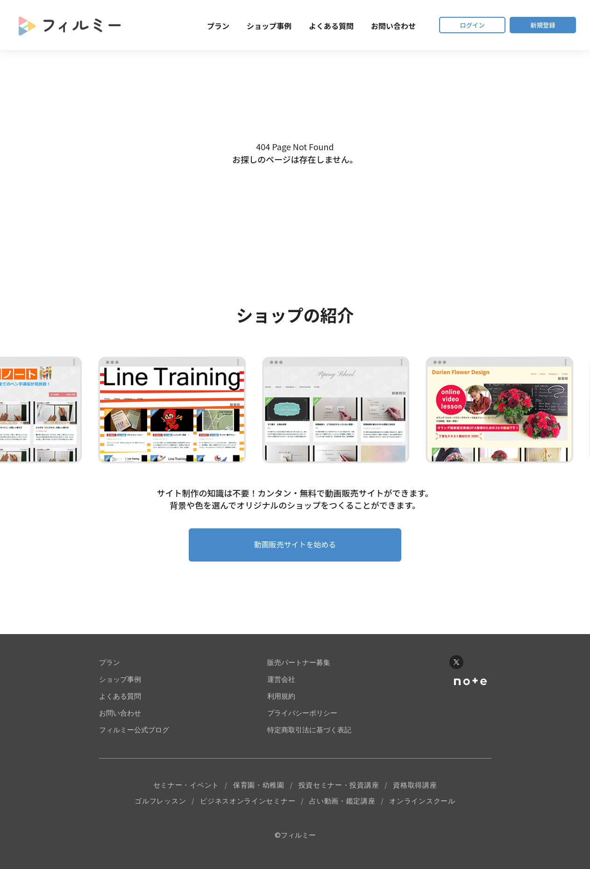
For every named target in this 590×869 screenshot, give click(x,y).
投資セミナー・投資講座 (339, 792)
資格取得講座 (415, 792)
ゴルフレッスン (160, 809)
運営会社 (281, 686)
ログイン (459, 25)
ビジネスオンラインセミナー (247, 809)
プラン (201, 25)
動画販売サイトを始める (295, 549)
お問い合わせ (376, 25)
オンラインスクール (422, 809)
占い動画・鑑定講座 (342, 809)
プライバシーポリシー (302, 719)
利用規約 (281, 703)
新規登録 (539, 25)
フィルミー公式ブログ (134, 736)
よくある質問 (313, 25)
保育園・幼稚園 (258, 792)
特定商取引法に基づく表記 (309, 736)
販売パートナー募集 (298, 669)
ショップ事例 (251, 25)
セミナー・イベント (186, 792)
